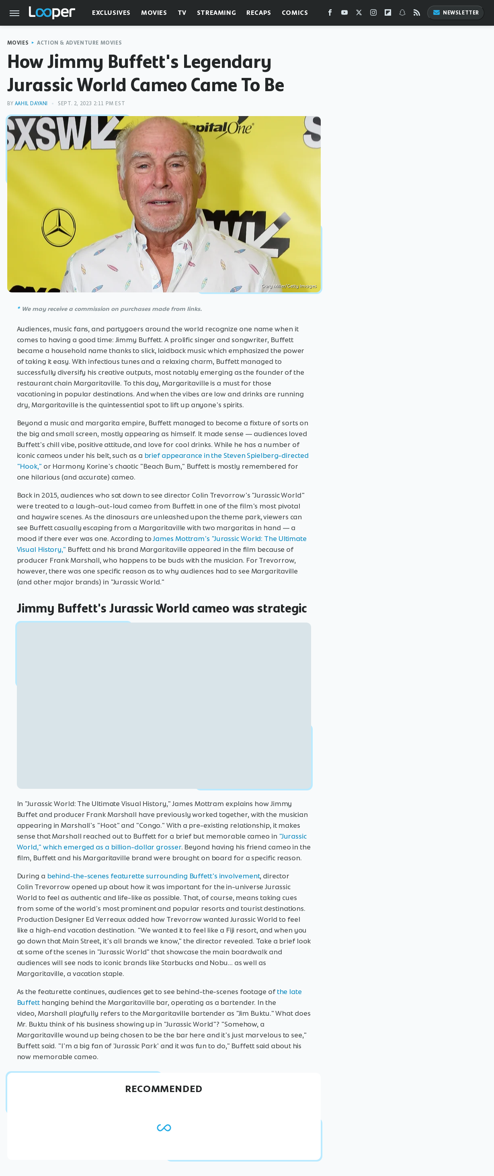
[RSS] (417, 14)
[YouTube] (344, 14)
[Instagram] (373, 14)
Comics (295, 12)
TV (182, 12)
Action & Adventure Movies (79, 42)
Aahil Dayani (31, 103)
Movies (154, 12)
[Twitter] (359, 14)
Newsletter (456, 12)
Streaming (216, 12)
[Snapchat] (402, 14)
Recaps (258, 12)
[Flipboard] (388, 14)
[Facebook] (330, 14)
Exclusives (111, 12)
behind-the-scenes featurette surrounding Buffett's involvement (153, 876)
